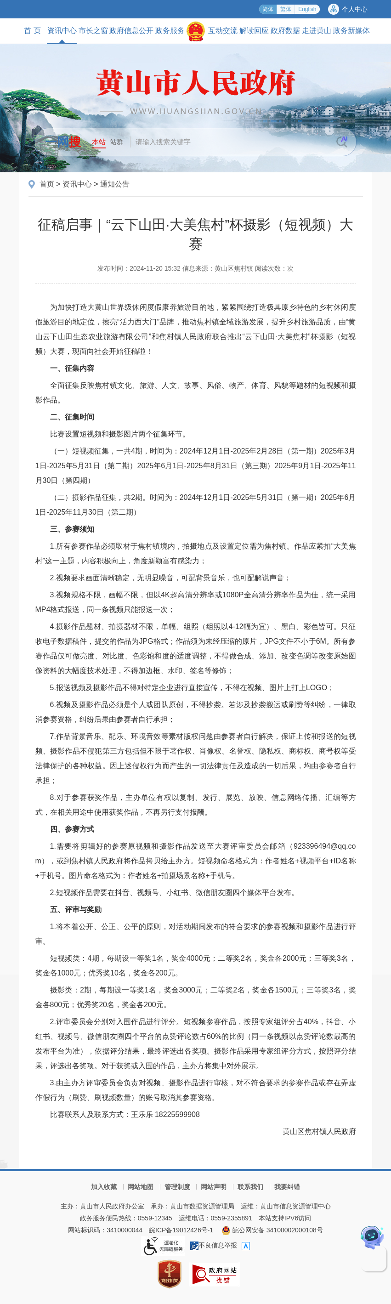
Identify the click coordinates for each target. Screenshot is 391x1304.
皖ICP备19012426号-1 (181, 1230)
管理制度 (177, 1187)
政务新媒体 (351, 30)
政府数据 (285, 30)
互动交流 (223, 30)
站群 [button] (116, 142)
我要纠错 (287, 1187)
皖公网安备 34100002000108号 (272, 1230)
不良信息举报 (213, 1245)
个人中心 (355, 9)
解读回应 (254, 30)
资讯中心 (62, 35)
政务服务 (170, 30)
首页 (47, 184)
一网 (63, 142)
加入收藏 (104, 1187)
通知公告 (115, 184)
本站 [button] (99, 142)
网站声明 (214, 1187)
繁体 (285, 9)
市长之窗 (93, 30)
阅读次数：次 (274, 268)
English (307, 9)
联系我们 (250, 1187)
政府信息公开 (131, 30)
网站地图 (140, 1187)
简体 (267, 9)
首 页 (32, 30)
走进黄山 (316, 30)
